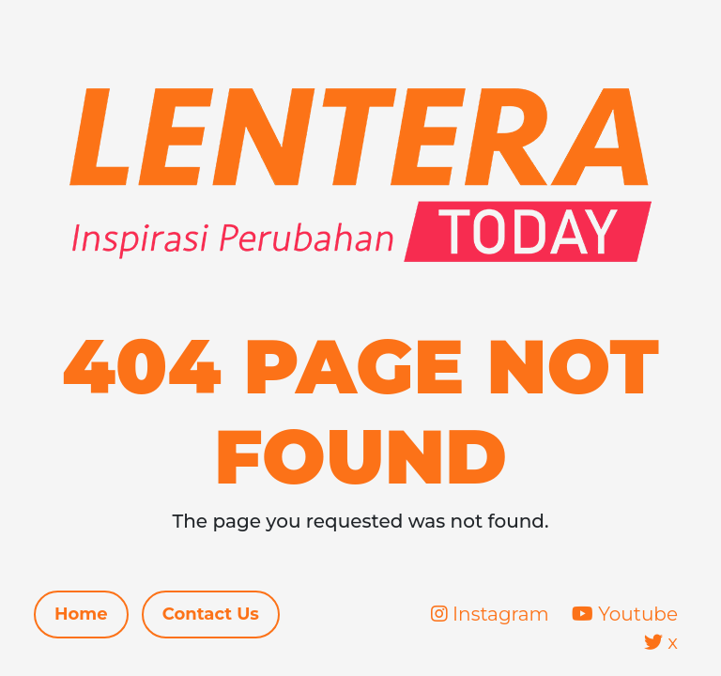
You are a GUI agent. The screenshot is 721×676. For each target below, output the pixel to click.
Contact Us (210, 614)
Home (81, 614)
